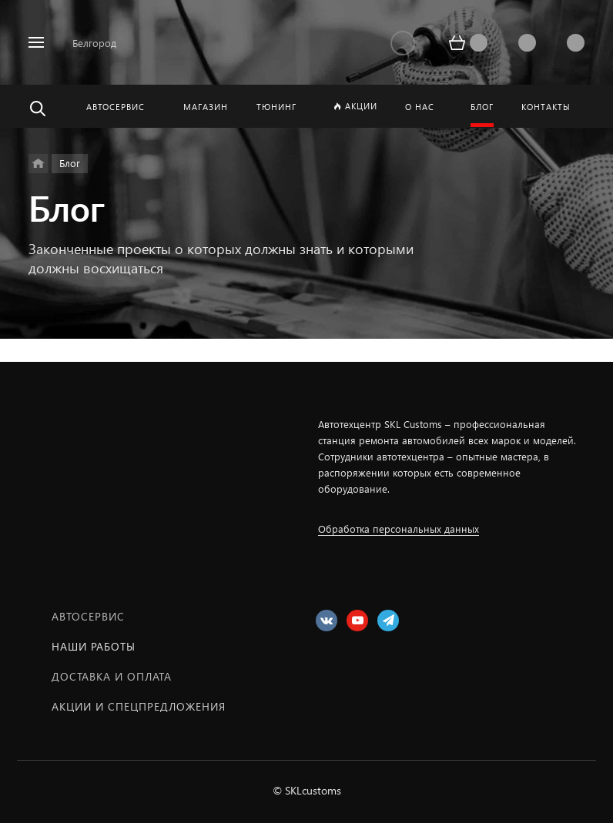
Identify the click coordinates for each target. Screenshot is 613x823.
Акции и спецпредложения (139, 706)
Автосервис (88, 616)
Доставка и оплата (112, 676)
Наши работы (94, 646)
